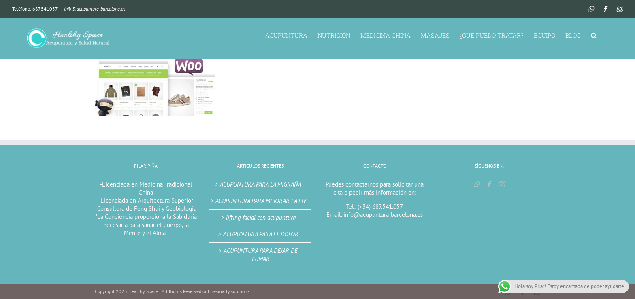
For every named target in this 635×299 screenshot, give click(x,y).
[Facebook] (489, 184)
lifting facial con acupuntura (261, 217)
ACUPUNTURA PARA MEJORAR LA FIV (260, 201)
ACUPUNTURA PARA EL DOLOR (260, 234)
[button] (594, 35)
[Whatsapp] (476, 184)
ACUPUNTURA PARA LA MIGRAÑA (260, 184)
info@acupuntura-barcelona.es (95, 9)
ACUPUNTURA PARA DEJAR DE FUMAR (261, 255)
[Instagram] (501, 184)
